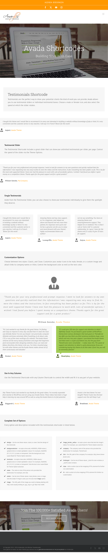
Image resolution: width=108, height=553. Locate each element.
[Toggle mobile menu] (103, 14)
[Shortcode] (54, 51)
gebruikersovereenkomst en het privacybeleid (51, 549)
